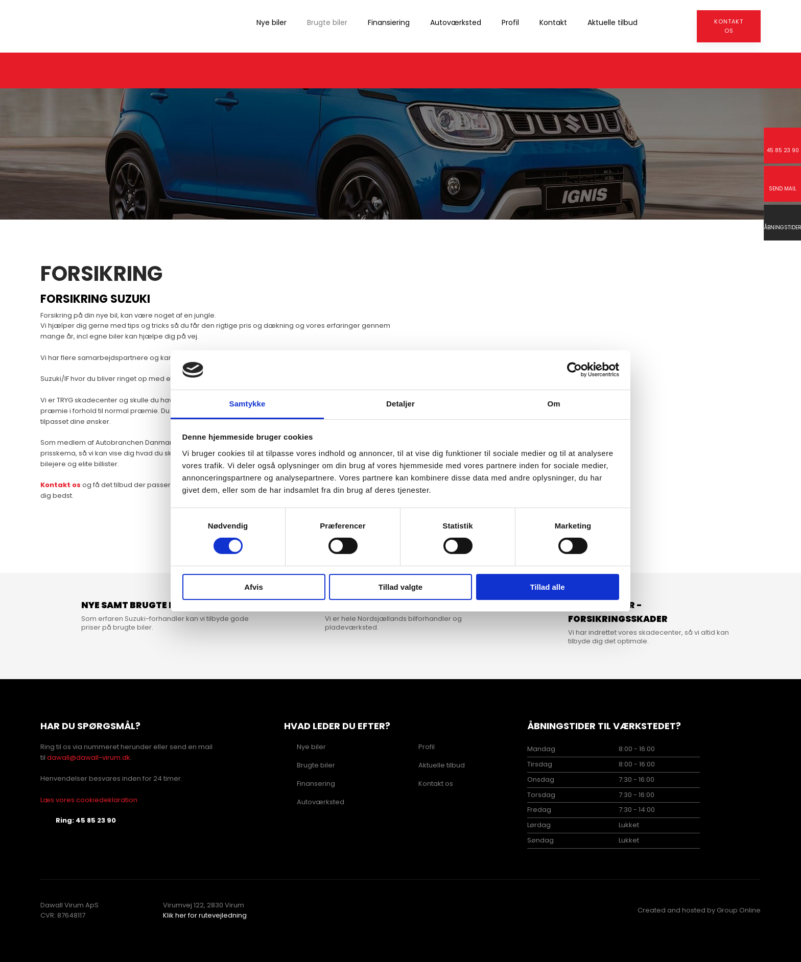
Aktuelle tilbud (612, 22)
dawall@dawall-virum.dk (88, 757)
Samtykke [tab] (247, 403)
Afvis (253, 587)
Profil (510, 22)
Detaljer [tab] (400, 403)
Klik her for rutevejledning (205, 915)
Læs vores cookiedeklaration (88, 800)
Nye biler (271, 22)
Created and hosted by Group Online (699, 910)
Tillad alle (547, 587)
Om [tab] (553, 403)
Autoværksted (455, 22)
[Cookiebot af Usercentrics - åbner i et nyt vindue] (574, 369)
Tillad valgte (400, 587)
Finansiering (389, 22)
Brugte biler (327, 22)
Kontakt (553, 22)
